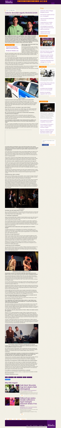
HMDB (31, 425)
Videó (35, 1)
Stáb (6, 419)
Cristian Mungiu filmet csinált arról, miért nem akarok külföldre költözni (47, 84)
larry (15, 377)
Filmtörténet (41, 425)
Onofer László (29, 377)
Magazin (22, 1)
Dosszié (31, 1)
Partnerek (10, 419)
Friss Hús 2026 (43, 36)
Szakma (45, 425)
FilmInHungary (35, 425)
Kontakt (18, 419)
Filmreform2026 (43, 101)
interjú (6, 377)
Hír (18, 1)
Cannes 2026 (43, 66)
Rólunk (14, 419)
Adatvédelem (23, 419)
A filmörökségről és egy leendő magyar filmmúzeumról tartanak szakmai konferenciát (47, 28)
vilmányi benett (19, 377)
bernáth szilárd (11, 377)
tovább (22, 395)
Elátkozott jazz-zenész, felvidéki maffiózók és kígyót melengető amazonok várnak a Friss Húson (46, 57)
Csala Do (24, 377)
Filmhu (27, 425)
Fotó (38, 1)
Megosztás (8, 379)
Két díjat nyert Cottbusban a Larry (12, 50)
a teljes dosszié (52, 64)
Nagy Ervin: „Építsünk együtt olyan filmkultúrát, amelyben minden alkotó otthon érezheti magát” (47, 131)
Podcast (26, 1)
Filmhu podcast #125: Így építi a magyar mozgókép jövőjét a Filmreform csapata (46, 126)
